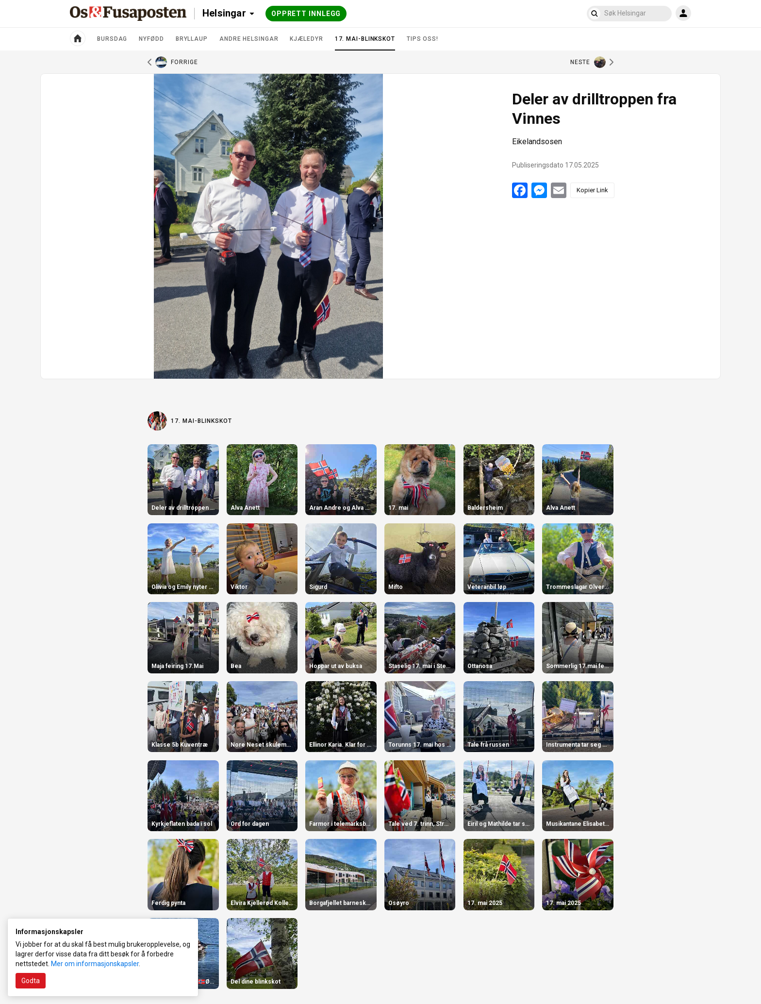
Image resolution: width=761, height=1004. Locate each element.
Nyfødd (151, 38)
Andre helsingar (249, 38)
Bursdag (112, 38)
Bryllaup (192, 38)
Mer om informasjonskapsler (95, 964)
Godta (30, 981)
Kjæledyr (306, 38)
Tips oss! (422, 38)
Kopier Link (592, 190)
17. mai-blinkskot (365, 42)
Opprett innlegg (306, 13)
